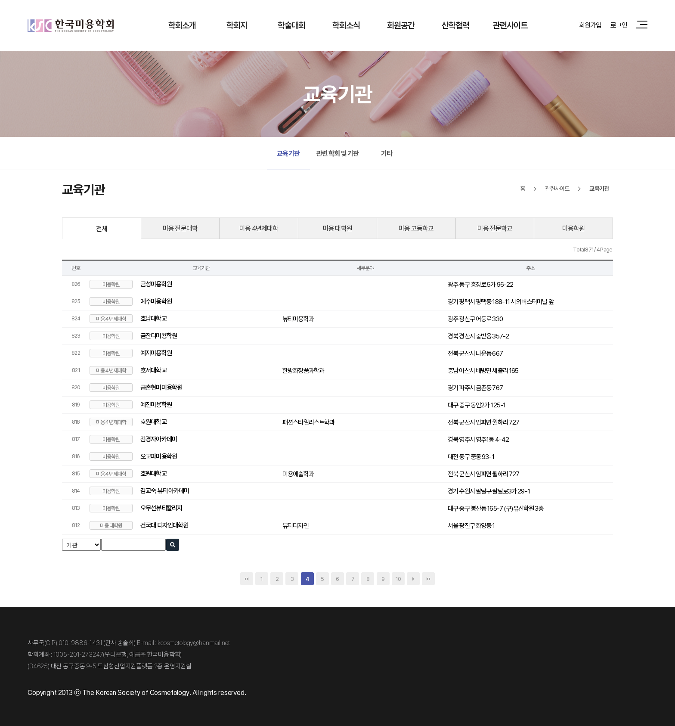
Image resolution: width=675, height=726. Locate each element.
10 (398, 579)
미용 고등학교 (416, 228)
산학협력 (456, 25)
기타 (386, 153)
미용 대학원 (337, 228)
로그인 (618, 25)
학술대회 (292, 25)
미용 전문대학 (180, 228)
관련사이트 (510, 25)
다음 (413, 578)
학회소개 (182, 25)
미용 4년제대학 (258, 228)
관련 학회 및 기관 (337, 153)
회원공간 (401, 25)
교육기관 (288, 153)
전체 (101, 228)
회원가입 (590, 25)
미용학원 (573, 228)
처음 (246, 578)
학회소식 (346, 25)
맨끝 (428, 578)
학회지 (236, 25)
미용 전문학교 (494, 228)
